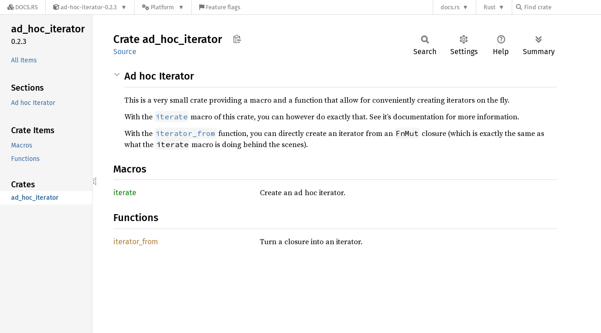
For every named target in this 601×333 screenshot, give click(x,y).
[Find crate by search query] (562, 7)
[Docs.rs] (22, 7)
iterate (124, 192)
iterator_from (135, 241)
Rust (490, 7)
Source (124, 51)
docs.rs (450, 7)
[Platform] (163, 7)
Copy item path (237, 39)
